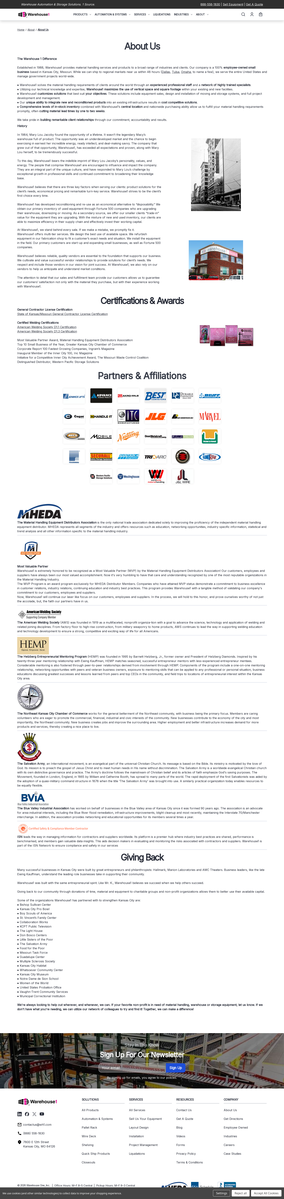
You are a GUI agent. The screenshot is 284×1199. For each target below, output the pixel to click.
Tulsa (175, 72)
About (202, 14)
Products (82, 14)
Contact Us (184, 1110)
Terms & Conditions (189, 1162)
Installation (136, 1136)
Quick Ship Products (96, 1153)
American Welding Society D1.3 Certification (47, 331)
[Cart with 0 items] (260, 14)
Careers (229, 1145)
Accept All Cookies (266, 1193)
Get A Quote (254, 4)
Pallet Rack (89, 1127)
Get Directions (233, 1119)
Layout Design (139, 1127)
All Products (90, 1110)
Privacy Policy (186, 1153)
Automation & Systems (112, 14)
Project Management (143, 1145)
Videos (180, 1136)
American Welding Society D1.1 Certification (46, 327)
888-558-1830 (210, 4)
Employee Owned (236, 1127)
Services (142, 14)
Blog (179, 1127)
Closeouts (88, 1162)
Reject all (241, 1193)
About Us (230, 1110)
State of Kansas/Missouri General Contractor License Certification (62, 314)
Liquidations (161, 14)
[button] (173, 1186)
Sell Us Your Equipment (145, 1119)
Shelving (87, 1145)
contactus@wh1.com (37, 1124)
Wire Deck (89, 1136)
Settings (221, 1193)
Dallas (166, 72)
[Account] (251, 14)
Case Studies (232, 1153)
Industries (183, 14)
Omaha (186, 72)
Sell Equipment (233, 4)
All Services (137, 1110)
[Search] (243, 14)
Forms (180, 1145)
